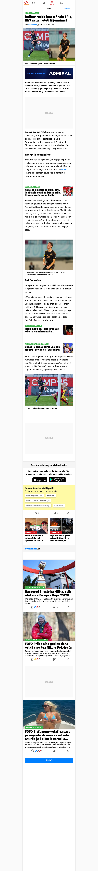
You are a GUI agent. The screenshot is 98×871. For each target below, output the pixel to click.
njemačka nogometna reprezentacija (38, 506)
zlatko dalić (51, 496)
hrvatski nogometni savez (35, 496)
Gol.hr (64, 169)
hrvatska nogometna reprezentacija (38, 501)
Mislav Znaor (32, 25)
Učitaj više (49, 760)
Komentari (68, 8)
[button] (33, 3)
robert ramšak (59, 506)
